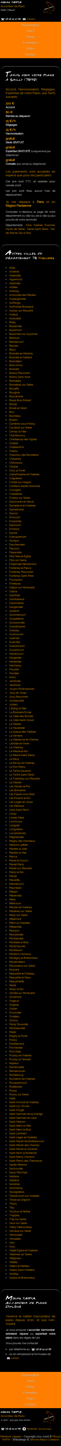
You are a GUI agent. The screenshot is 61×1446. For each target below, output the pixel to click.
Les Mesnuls (16, 805)
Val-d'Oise (25, 232)
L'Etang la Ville (17, 708)
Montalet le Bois (18, 942)
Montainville (16, 938)
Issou (12, 677)
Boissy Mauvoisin (19, 373)
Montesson (16, 950)
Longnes (14, 825)
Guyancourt (16, 649)
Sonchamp (15, 1188)
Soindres (14, 1184)
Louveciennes (17, 833)
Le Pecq (14, 759)
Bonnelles (15, 380)
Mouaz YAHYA (11, 2)
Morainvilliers (17, 961)
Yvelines (38, 225)
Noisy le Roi (16, 989)
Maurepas (15, 887)
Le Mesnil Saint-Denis (22, 755)
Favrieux (14, 540)
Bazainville (15, 326)
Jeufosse (14, 685)
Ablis (12, 267)
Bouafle (14, 388)
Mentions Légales (10, 1436)
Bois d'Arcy (16, 365)
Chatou (13, 451)
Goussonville (17, 622)
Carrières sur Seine (20, 427)
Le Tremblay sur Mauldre (24, 778)
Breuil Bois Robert (20, 400)
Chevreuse (15, 462)
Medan (13, 891)
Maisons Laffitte (18, 844)
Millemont (15, 919)
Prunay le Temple (20, 1059)
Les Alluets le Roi (19, 786)
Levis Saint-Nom (19, 809)
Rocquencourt (18, 1082)
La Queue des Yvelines (22, 731)
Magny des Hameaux (22, 841)
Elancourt (15, 525)
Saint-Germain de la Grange (26, 1113)
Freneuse (14, 583)
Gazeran (14, 610)
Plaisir (12, 1032)
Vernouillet (15, 1234)
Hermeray (15, 665)
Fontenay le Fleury (20, 568)
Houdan (14, 669)
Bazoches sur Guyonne (23, 334)
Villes (30, 49)
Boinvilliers (15, 361)
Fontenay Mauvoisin (21, 571)
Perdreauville (17, 1028)
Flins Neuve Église (20, 556)
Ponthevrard (16, 1043)
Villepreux (15, 1258)
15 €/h (11, 121)
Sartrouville (16, 1168)
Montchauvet (17, 946)
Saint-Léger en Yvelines (23, 1137)
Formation (30, 43)
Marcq (13, 856)
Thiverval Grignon (19, 1199)
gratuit (10, 138)
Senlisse (14, 1176)
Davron (13, 513)
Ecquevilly (15, 521)
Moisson (14, 930)
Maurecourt (16, 883)
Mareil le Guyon (18, 860)
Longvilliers (16, 829)
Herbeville (15, 661)
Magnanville (16, 837)
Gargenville (16, 607)
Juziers (13, 704)
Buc (11, 412)
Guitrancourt (17, 646)
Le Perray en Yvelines (21, 763)
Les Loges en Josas (21, 802)
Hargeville (15, 657)
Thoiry (13, 1203)
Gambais (14, 595)
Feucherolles (17, 544)
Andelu (13, 287)
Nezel (12, 985)
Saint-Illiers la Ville (20, 1125)
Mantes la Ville (17, 852)
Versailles (15, 1238)
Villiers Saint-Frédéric (22, 1269)
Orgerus (14, 1000)
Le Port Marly (17, 766)
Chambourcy (17, 435)
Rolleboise (15, 1086)
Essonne (50, 225)
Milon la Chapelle (19, 922)
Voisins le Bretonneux (22, 1277)
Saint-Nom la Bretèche (23, 1152)
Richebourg (16, 1074)
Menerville (15, 895)
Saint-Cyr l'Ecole (19, 1106)
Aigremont (15, 279)
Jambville (15, 681)
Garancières (16, 603)
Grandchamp (17, 626)
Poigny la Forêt (18, 1035)
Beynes (13, 345)
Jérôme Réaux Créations (44, 1439)
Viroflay (14, 1273)
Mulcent (14, 969)
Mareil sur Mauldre (20, 868)
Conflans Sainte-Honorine (24, 486)
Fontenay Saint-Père (21, 575)
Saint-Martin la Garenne (23, 1149)
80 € (9, 112)
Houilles (14, 673)
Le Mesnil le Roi (18, 751)
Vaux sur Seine (18, 1223)
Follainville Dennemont (22, 564)
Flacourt (14, 548)
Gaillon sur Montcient (22, 587)
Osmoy (13, 1020)
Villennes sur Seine (20, 1254)
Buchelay (15, 415)
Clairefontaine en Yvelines (24, 474)
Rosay (13, 1090)
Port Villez (15, 1051)
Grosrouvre (16, 634)
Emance (14, 529)
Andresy (14, 291)
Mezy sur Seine (18, 915)
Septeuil (14, 1180)
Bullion (13, 419)
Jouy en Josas (18, 692)
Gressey (14, 630)
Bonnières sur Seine (21, 384)
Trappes (14, 1215)
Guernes (14, 638)
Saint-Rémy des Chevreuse (25, 1160)
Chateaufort (16, 447)
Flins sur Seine (17, 560)
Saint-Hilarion (17, 1121)
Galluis (13, 591)
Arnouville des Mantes (22, 295)
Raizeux (14, 1063)
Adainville (15, 275)
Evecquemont (17, 536)
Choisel (13, 466)
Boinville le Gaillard (20, 357)
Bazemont (15, 330)
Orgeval (14, 1004)
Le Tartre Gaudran (20, 770)
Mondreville (16, 934)
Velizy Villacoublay (20, 1227)
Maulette (14, 880)
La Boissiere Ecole (20, 712)
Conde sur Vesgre (20, 482)
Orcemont (15, 997)
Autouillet (15, 318)
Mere (12, 899)
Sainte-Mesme (18, 1164)
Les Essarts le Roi (19, 798)
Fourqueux (16, 579)
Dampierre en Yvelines (22, 505)
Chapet (13, 443)
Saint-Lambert (18, 1133)
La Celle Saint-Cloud (21, 720)
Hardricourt (16, 653)
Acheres (14, 271)
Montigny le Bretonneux (23, 958)
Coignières (15, 478)
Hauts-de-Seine (15, 229)
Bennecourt (16, 341)
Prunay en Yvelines (20, 1055)
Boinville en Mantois (21, 353)
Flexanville (15, 552)
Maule (13, 876)
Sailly (12, 1098)
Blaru (12, 349)
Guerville (14, 642)
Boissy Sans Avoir (19, 376)
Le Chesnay (16, 747)
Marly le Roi (16, 872)
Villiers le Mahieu (19, 1266)
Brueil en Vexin (18, 408)
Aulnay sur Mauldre (21, 310)
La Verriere (15, 735)
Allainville (14, 283)
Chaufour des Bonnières (24, 454)
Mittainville (15, 926)
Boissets (14, 369)
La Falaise (15, 724)
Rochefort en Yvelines (22, 1078)
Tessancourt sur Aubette (24, 1195)
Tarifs (30, 31)
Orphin (13, 1008)
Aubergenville (17, 298)
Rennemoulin (17, 1071)
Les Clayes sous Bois (22, 794)
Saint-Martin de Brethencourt (26, 1141)
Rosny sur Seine (19, 1094)
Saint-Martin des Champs (24, 1145)
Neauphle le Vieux (20, 977)
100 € (10, 103)
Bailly (12, 322)
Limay (13, 813)
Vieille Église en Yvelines (23, 1250)
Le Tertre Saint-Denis (21, 774)
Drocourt (14, 517)
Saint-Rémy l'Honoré (21, 1156)
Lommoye (15, 821)
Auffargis (14, 302)
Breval (13, 404)
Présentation (30, 25)
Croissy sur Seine (19, 497)
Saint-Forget (16, 1110)
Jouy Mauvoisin (18, 696)
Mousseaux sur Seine (22, 965)
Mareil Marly (16, 864)
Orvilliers (14, 1016)
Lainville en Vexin (19, 743)
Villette (13, 1262)
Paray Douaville (18, 1024)
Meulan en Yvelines (20, 907)
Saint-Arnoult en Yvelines (24, 1102)
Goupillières (16, 618)
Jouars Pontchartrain (21, 688)
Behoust (14, 337)
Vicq (12, 1246)
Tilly (11, 1207)
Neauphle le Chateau (21, 973)
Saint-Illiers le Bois (20, 1129)
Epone (13, 532)
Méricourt (15, 903)
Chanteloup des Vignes (23, 439)
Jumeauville (16, 700)
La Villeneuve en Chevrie (23, 739)
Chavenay (15, 458)
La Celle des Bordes (21, 716)
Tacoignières (16, 1191)
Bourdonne (16, 396)
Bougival (14, 392)
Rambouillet (16, 1067)
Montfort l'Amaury (20, 954)
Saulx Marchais (18, 1172)
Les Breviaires (17, 790)
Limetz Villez (16, 817)
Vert (11, 1242)
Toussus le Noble (19, 1211)
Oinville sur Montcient (22, 993)
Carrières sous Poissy (22, 423)
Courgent (15, 490)
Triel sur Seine (17, 1219)
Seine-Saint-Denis (37, 229)
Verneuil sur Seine (20, 1230)
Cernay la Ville (17, 431)
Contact (30, 54)
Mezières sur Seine (20, 911)
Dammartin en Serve (21, 501)
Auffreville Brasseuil (21, 306)
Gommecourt (17, 614)
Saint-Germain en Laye (23, 1117)
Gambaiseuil (16, 599)
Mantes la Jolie (18, 848)
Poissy (13, 1039)
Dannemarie (16, 509)
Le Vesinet (15, 782)
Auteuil (13, 314)
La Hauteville (17, 727)
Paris (29, 225)
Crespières (15, 493)
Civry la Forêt (17, 470)
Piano (30, 37)
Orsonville (15, 1012)
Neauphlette (16, 981)
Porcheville (15, 1047)
